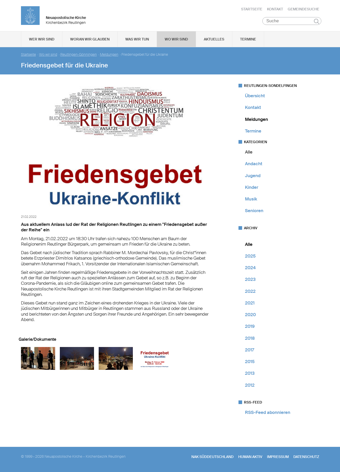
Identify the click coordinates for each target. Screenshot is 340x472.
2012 (250, 385)
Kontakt (275, 9)
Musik (251, 199)
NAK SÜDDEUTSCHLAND (212, 456)
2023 (250, 279)
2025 (250, 256)
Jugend (253, 175)
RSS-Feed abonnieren (267, 412)
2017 (249, 350)
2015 (250, 361)
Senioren (254, 210)
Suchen (316, 21)
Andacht (253, 163)
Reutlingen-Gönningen (78, 54)
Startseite (251, 9)
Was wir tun (137, 39)
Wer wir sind (41, 39)
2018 (250, 338)
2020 (250, 314)
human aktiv (250, 456)
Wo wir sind (176, 39)
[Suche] (292, 21)
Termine (248, 39)
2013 (250, 373)
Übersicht (255, 96)
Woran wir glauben (90, 39)
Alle (248, 152)
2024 (250, 267)
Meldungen (109, 54)
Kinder (251, 187)
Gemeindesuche (303, 9)
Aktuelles (214, 39)
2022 (250, 291)
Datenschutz (306, 456)
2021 (250, 303)
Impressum (278, 456)
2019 (250, 326)
